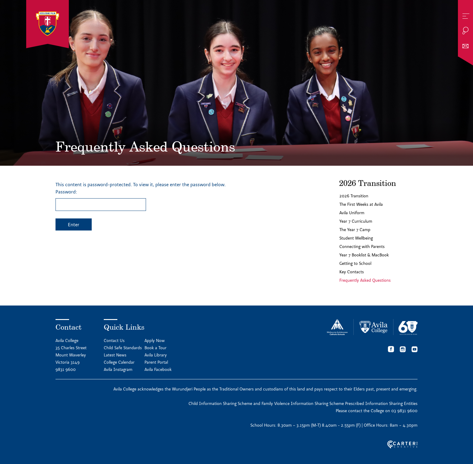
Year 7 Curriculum (355, 221)
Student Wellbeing (356, 238)
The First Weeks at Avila (361, 204)
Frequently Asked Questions (365, 280)
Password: (101, 200)
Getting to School (355, 263)
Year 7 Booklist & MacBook (364, 255)
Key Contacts (351, 271)
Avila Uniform (351, 212)
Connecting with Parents (362, 246)
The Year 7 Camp (354, 229)
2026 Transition (353, 196)
